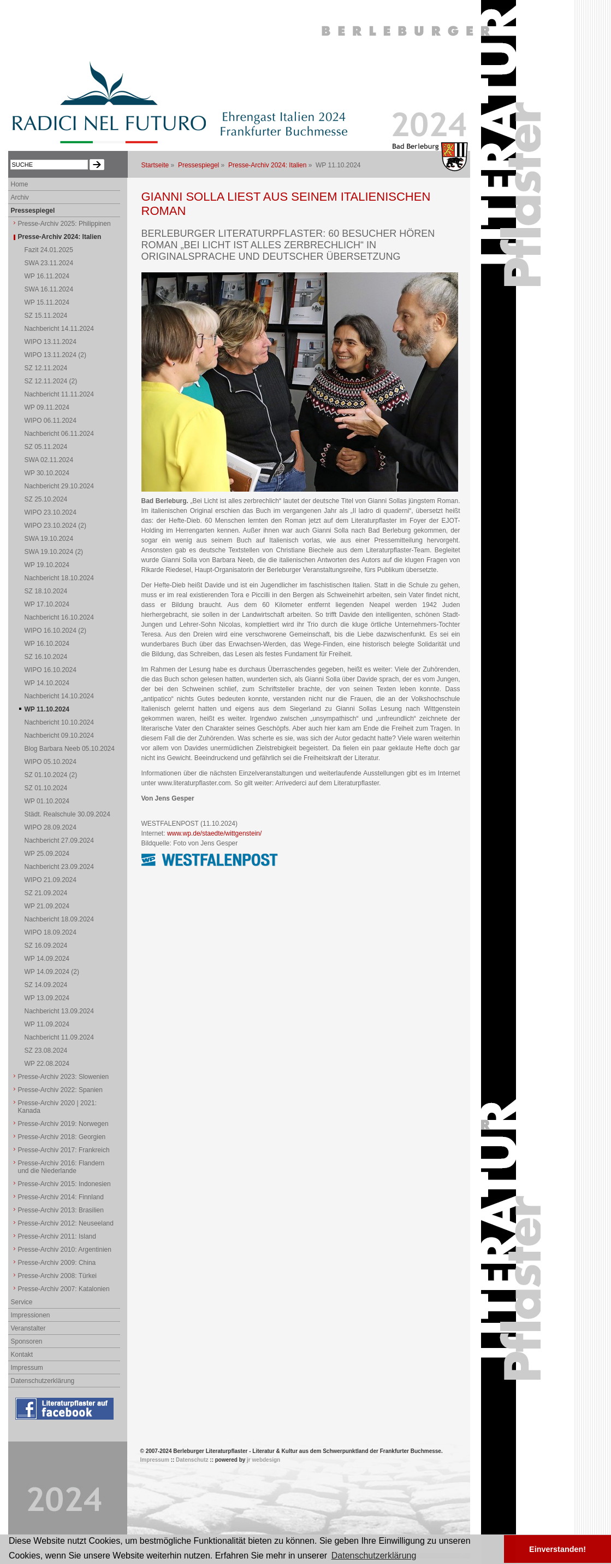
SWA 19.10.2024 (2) (54, 552)
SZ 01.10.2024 (46, 788)
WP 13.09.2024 (47, 998)
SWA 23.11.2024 (49, 263)
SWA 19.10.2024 (49, 538)
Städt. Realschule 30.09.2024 (67, 814)
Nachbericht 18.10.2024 (59, 578)
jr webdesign (263, 1460)
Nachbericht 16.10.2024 (59, 617)
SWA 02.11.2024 (49, 460)
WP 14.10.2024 (47, 683)
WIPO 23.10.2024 (50, 512)
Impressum (27, 1368)
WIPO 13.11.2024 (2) (55, 355)
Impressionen (30, 1315)
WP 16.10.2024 (47, 643)
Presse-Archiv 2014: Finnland (61, 1197)
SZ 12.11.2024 (46, 368)
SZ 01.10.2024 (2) (51, 775)
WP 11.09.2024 (47, 1024)
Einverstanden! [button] (557, 1549)
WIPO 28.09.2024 (50, 827)
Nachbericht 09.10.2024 (59, 735)
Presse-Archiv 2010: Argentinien (64, 1249)
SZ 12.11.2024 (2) (51, 381)
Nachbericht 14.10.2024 (59, 696)
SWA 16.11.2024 (49, 289)
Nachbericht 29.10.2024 (59, 486)
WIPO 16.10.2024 (50, 670)
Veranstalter (28, 1328)
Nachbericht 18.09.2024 (59, 919)
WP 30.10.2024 (47, 473)
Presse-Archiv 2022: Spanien (60, 1090)
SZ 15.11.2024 (46, 315)
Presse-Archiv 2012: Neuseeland (66, 1223)
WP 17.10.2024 (47, 604)
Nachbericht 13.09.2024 (59, 1011)
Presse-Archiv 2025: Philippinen (64, 223)
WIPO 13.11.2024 (50, 342)
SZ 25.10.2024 (46, 499)
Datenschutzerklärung (43, 1381)
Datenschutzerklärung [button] (374, 1555)
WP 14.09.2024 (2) (52, 972)
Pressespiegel (198, 165)
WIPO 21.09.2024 (50, 880)
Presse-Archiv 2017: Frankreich (64, 1150)
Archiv (20, 197)
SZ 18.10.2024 (46, 591)
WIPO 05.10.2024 (50, 762)
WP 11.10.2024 (47, 709)
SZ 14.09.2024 (46, 985)
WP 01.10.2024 (47, 801)
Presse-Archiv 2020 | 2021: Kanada (57, 1106)
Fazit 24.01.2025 (49, 250)
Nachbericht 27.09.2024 (59, 840)
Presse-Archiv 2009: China (57, 1263)
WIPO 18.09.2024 (50, 932)
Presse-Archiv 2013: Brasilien (61, 1210)
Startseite (155, 165)
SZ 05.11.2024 (46, 447)
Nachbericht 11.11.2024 (59, 394)
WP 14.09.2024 (47, 958)
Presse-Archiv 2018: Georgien (62, 1137)
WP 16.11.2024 (47, 276)
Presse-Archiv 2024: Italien (267, 165)
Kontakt (22, 1354)
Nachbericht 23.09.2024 (59, 867)
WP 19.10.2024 (47, 565)
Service (22, 1302)
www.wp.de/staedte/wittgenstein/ (214, 833)
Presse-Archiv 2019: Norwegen (63, 1124)
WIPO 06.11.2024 (50, 420)
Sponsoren (27, 1341)
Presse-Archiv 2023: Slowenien (63, 1077)
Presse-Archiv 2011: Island (57, 1236)
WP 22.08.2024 (47, 1063)
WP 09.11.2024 (47, 407)
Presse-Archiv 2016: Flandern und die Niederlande (61, 1167)
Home (19, 184)
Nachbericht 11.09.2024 (59, 1037)
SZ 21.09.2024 (46, 893)
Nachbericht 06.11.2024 (59, 433)
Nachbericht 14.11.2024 (59, 328)
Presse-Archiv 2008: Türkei (57, 1276)
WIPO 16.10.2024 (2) (55, 630)
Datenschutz (192, 1460)
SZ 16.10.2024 (46, 657)
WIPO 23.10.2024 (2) (55, 525)
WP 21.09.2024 (47, 906)
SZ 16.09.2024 (46, 945)
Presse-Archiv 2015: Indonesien (64, 1184)
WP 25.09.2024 (47, 853)
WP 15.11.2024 (47, 302)
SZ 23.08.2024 (46, 1050)
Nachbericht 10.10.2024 (59, 722)
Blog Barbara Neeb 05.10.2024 (70, 748)
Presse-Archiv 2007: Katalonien (64, 1289)
